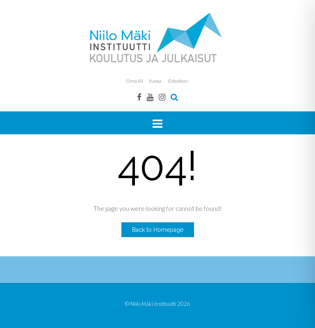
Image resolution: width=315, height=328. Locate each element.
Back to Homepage (157, 229)
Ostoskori (178, 81)
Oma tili (134, 81)
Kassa (155, 81)
